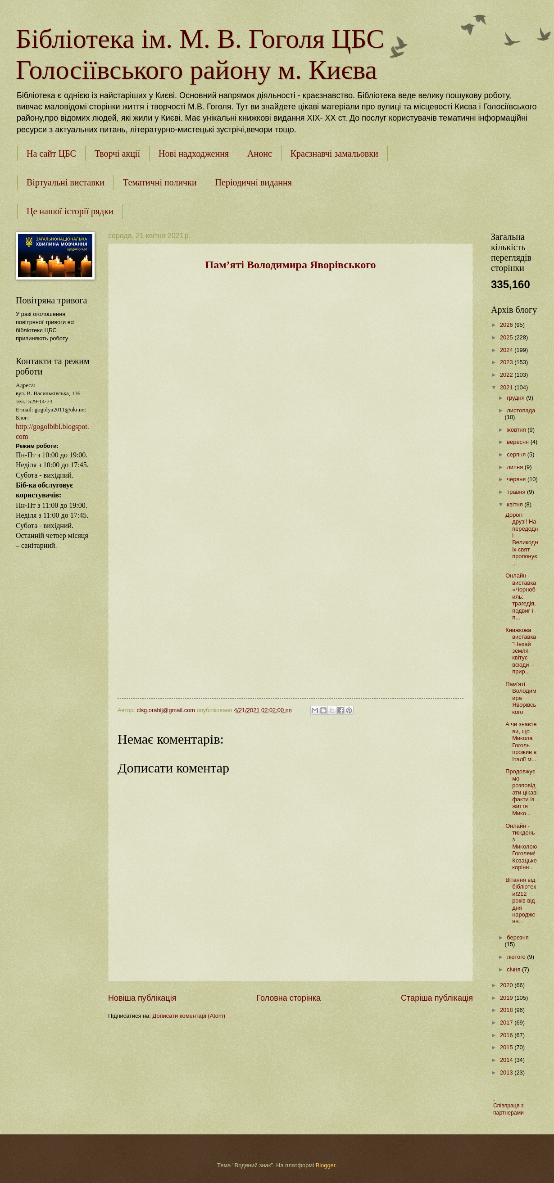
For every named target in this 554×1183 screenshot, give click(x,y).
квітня (515, 504)
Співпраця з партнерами (509, 1109)
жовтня (517, 429)
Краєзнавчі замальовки (334, 153)
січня (514, 969)
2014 (507, 1060)
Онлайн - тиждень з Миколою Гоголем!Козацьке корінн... (521, 846)
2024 (507, 350)
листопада (521, 410)
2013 (507, 1072)
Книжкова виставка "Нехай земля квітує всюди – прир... (520, 651)
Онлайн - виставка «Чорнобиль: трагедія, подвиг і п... (520, 596)
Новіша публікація (142, 997)
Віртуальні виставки (65, 182)
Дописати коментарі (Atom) (189, 1015)
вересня (518, 441)
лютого (517, 956)
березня (517, 937)
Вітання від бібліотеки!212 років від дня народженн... (520, 900)
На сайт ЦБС (51, 153)
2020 (507, 985)
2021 (507, 387)
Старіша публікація (437, 997)
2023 (507, 362)
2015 (507, 1047)
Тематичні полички (160, 182)
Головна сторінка (288, 997)
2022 (507, 374)
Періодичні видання (253, 182)
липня (515, 467)
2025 (507, 337)
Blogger (326, 1165)
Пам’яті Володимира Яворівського (520, 698)
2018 (507, 1010)
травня (517, 491)
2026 (507, 324)
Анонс (259, 153)
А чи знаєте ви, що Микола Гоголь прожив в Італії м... (520, 741)
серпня (517, 454)
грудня (516, 397)
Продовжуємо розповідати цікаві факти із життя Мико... (521, 792)
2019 (507, 997)
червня (517, 479)
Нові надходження (194, 153)
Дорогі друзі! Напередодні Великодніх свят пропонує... (521, 539)
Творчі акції (117, 153)
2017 (507, 1022)
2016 (507, 1035)
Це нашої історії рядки (70, 211)
